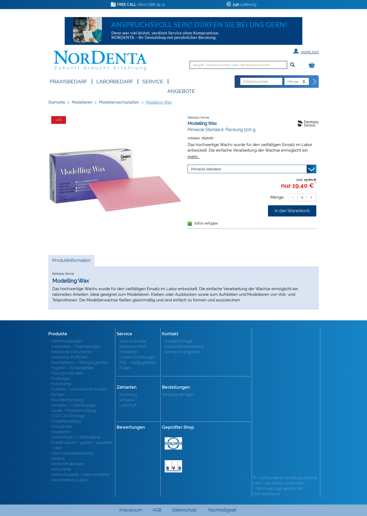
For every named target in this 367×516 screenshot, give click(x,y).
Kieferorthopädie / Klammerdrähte (80, 474)
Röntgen (58, 394)
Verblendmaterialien (67, 464)
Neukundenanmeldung (184, 346)
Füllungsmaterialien (67, 373)
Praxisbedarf (68, 81)
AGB (157, 510)
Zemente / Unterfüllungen (73, 405)
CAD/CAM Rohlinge (68, 416)
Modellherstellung (66, 421)
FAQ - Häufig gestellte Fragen (137, 365)
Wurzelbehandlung (67, 400)
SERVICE (152, 81)
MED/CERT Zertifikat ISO (173, 443)
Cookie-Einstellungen (137, 357)
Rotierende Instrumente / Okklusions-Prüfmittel (72, 354)
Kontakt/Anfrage (178, 341)
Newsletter (128, 352)
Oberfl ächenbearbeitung (72, 453)
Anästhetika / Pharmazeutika (75, 346)
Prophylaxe (60, 378)
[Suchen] (292, 65)
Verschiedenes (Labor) (69, 480)
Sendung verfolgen (178, 394)
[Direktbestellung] (315, 81)
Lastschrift (128, 405)
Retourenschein (132, 346)
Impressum (130, 510)
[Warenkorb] (313, 65)
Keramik (58, 458)
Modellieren (82, 102)
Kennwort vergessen (182, 352)
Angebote (181, 90)
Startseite (56, 102)
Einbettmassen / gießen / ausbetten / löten (82, 445)
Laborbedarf (114, 81)
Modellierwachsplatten (119, 102)
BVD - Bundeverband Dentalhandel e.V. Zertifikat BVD (173, 466)
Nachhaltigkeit (222, 510)
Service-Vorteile (132, 341)
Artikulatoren (61, 426)
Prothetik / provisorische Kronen (78, 389)
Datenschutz (184, 510)
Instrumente (61, 384)
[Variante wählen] (252, 169)
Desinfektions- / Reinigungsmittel (79, 362)
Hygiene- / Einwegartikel (72, 368)
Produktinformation (71, 261)
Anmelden (306, 51)
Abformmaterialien (66, 341)
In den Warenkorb (292, 210)
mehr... (194, 156)
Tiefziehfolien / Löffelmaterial (75, 437)
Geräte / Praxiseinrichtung (73, 410)
